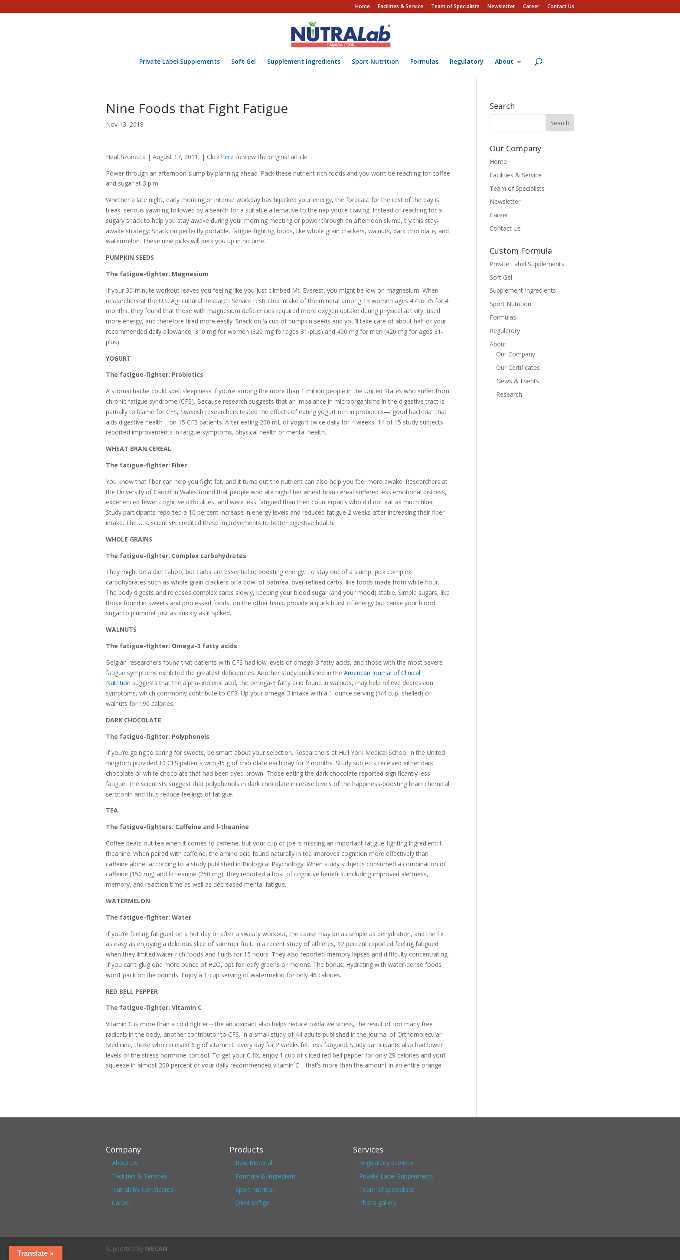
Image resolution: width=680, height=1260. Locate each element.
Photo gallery (377, 1202)
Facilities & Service (400, 7)
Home (362, 7)
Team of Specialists (455, 7)
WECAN (156, 1248)
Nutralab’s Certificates (142, 1189)
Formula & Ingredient (265, 1176)
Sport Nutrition (375, 62)
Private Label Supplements (179, 62)
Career (531, 7)
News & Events (517, 381)
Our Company (515, 354)
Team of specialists (386, 1189)
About (504, 62)
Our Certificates (518, 367)
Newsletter (501, 7)
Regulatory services (386, 1163)
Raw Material (253, 1163)
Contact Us (560, 7)
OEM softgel (253, 1202)
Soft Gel (243, 62)
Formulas (424, 62)
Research (509, 394)
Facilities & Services (139, 1176)
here (227, 157)
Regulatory (467, 62)
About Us (125, 1163)
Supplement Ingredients (303, 62)
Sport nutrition (255, 1189)
